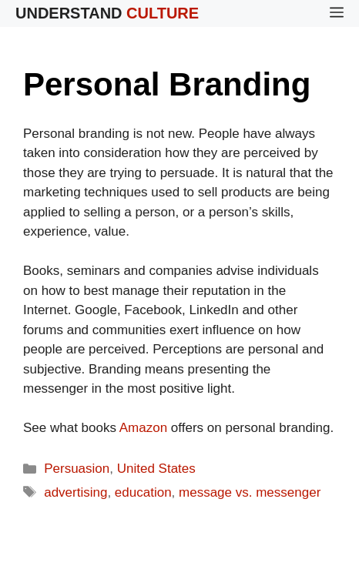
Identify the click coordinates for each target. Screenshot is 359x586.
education (143, 492)
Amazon (143, 427)
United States (156, 468)
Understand (107, 13)
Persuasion (76, 468)
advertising (75, 492)
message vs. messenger (249, 492)
